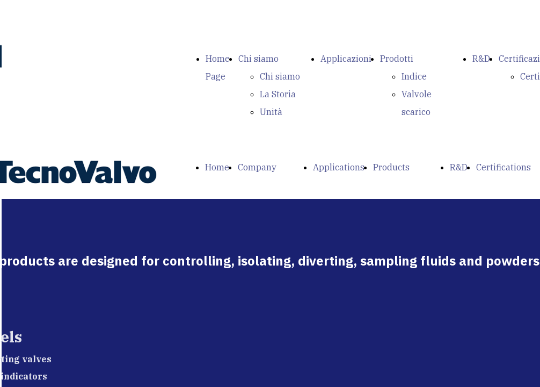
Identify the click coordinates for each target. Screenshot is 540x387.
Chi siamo (258, 58)
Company (257, 167)
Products (391, 167)
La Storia (278, 94)
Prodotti (396, 58)
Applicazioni (345, 58)
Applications (338, 167)
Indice (414, 76)
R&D (481, 58)
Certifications (503, 167)
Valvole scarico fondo (417, 112)
